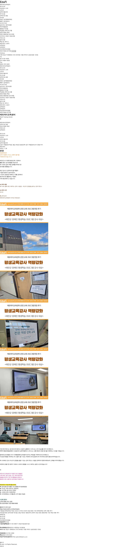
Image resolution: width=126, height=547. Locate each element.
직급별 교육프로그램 (6, 30)
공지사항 (2, 40)
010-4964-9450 (5, 60)
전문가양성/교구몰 (5, 51)
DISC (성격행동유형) (6, 19)
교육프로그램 (4, 16)
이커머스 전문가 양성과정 (7, 36)
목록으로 (2, 514)
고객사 (2, 10)
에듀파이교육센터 (5, 4)
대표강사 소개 (4, 8)
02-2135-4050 (4, 58)
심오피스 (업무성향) (6, 25)
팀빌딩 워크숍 (4, 29)
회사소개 (2, 6)
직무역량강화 (4, 27)
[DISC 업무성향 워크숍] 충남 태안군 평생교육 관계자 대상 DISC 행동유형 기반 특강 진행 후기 (31, 513)
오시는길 (2, 14)
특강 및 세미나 (4, 42)
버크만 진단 (3, 23)
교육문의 (2, 45)
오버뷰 (2, 17)
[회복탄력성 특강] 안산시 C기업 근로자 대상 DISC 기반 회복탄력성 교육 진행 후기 (28, 511)
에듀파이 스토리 (4, 43)
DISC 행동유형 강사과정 (7, 34)
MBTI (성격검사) (5, 21)
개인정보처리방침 (5, 49)
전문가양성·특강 (4, 32)
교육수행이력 (4, 12)
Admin (2, 546)
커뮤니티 (2, 38)
